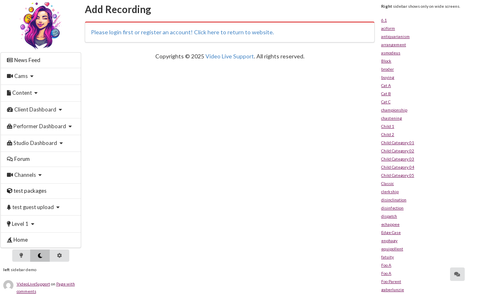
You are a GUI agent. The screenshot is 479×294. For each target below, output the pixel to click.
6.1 (384, 20)
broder (387, 69)
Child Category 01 (397, 142)
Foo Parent (391, 281)
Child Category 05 (397, 175)
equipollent (392, 248)
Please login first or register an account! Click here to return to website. (182, 32)
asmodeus (390, 52)
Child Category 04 (397, 167)
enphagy (389, 240)
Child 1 (387, 126)
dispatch (389, 216)
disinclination (393, 199)
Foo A (386, 265)
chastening (391, 118)
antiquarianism (395, 36)
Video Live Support (229, 56)
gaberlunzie (392, 289)
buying (387, 77)
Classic (387, 183)
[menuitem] (41, 60)
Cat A (386, 85)
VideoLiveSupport (33, 283)
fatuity (387, 256)
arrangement (393, 44)
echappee (390, 224)
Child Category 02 (397, 150)
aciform (388, 28)
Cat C (386, 101)
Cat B (386, 93)
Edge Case (391, 232)
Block (386, 60)
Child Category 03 (397, 158)
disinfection (392, 207)
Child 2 (387, 134)
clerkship (390, 191)
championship (394, 109)
